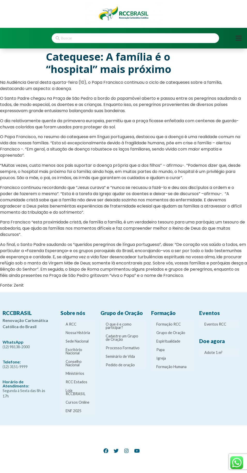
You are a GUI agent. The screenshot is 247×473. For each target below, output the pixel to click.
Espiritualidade (168, 341)
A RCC (71, 324)
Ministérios (75, 373)
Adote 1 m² (213, 352)
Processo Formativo (123, 348)
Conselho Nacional (74, 363)
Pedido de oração (120, 365)
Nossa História (78, 332)
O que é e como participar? (119, 326)
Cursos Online (77, 402)
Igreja (161, 358)
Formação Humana (171, 366)
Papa (160, 349)
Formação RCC (168, 324)
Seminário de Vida (120, 356)
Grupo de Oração (170, 332)
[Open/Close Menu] (238, 38)
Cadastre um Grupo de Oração (122, 338)
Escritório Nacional (74, 351)
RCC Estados (76, 382)
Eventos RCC (215, 324)
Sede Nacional (77, 341)
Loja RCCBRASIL (76, 392)
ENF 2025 (73, 411)
